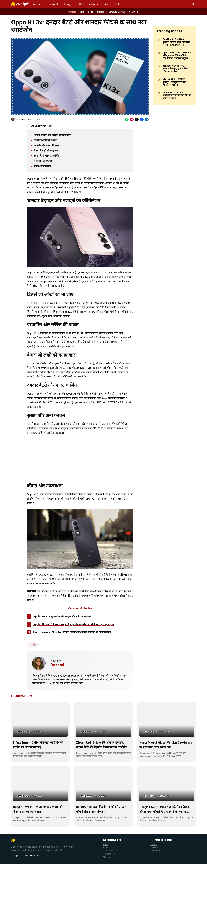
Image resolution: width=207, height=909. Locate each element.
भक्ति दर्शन (93, 4)
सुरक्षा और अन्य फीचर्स (43, 161)
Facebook (154, 892)
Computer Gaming (117, 12)
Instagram (155, 895)
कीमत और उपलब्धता (42, 166)
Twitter (153, 889)
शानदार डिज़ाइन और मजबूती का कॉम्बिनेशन (52, 135)
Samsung (133, 12)
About (106, 892)
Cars (82, 12)
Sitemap (106, 902)
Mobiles (100, 12)
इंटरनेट (117, 4)
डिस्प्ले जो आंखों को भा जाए (45, 140)
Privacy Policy (109, 898)
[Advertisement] (100, 342)
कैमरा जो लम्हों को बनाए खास (46, 150)
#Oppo (32, 689)
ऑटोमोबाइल (37, 4)
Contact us (108, 895)
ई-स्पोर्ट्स (67, 4)
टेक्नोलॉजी (53, 4)
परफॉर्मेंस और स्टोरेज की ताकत (46, 145)
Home (105, 889)
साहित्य (80, 4)
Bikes (90, 12)
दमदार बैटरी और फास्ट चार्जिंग (46, 155)
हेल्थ (106, 4)
